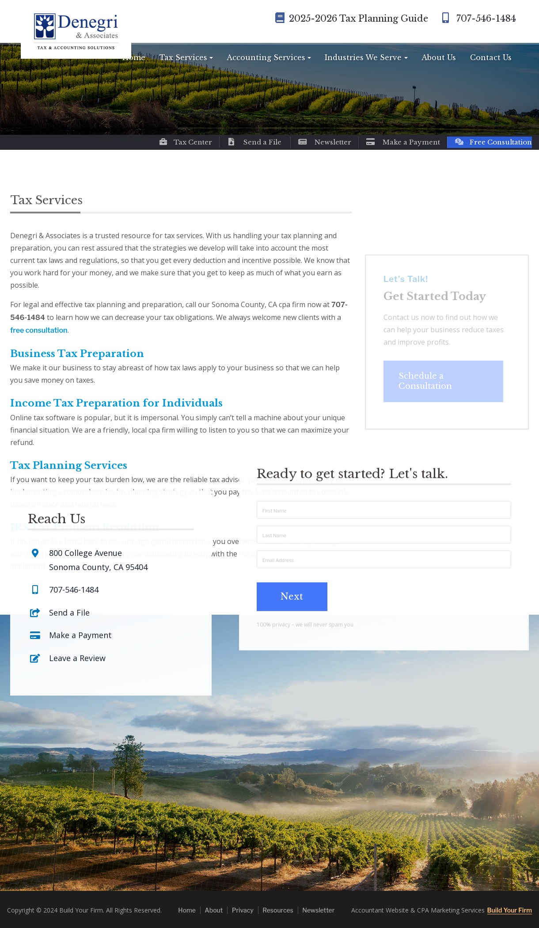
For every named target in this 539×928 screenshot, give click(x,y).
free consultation (39, 330)
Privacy (243, 910)
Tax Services (183, 57)
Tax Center (185, 142)
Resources (277, 910)
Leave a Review (77, 623)
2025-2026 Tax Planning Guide (351, 18)
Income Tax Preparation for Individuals (116, 403)
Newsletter (324, 142)
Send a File (254, 142)
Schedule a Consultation (425, 390)
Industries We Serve (363, 57)
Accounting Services (266, 57)
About (214, 910)
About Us (438, 57)
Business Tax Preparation (77, 354)
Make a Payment (403, 142)
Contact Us (491, 57)
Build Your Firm (509, 910)
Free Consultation (493, 142)
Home (133, 57)
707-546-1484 (477, 18)
